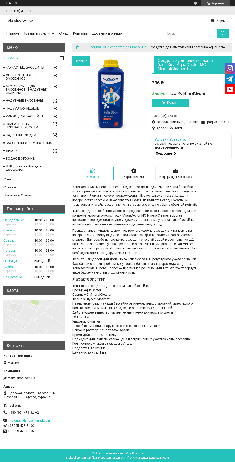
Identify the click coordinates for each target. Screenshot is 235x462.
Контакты (80, 33)
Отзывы (9, 187)
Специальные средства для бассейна (117, 47)
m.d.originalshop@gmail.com (29, 420)
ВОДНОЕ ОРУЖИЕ (20, 158)
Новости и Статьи (17, 195)
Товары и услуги (36, 33)
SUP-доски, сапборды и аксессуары (24, 168)
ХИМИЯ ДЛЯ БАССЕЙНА (24, 116)
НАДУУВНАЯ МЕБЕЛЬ (22, 108)
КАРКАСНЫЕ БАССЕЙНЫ (25, 67)
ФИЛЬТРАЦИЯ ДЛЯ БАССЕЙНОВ (21, 76)
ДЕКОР (11, 151)
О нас (63, 33)
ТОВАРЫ (11, 58)
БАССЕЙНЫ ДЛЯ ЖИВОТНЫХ (29, 143)
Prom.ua (137, 453)
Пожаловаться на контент (108, 457)
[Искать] (223, 33)
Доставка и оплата (107, 33)
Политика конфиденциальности (148, 457)
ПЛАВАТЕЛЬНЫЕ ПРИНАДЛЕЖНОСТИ (22, 125)
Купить (173, 103)
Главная (12, 33)
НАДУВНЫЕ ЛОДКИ (21, 135)
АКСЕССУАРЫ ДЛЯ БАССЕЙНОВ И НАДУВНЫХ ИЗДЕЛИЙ (27, 89)
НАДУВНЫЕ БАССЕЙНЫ (24, 100)
